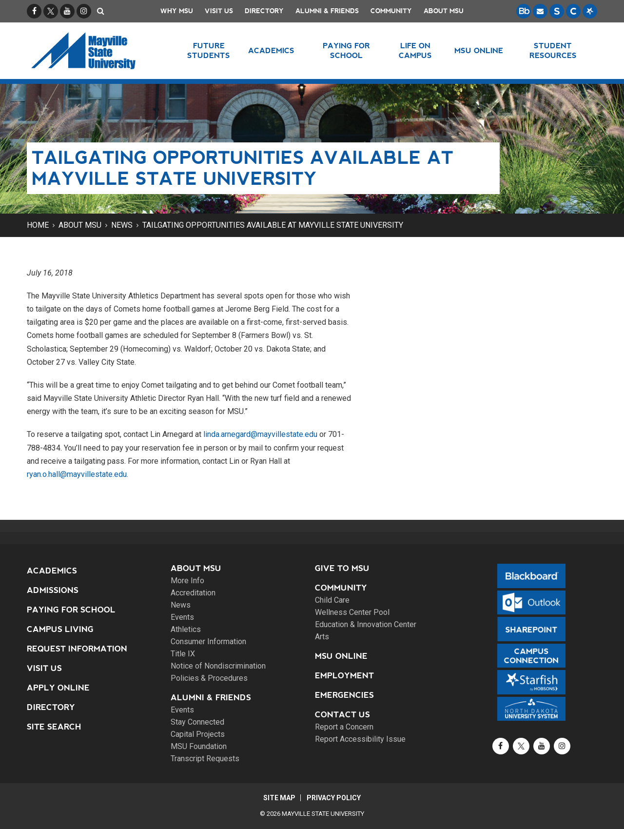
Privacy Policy (334, 797)
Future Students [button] (208, 50)
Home (38, 225)
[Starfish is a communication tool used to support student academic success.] (590, 11)
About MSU (444, 11)
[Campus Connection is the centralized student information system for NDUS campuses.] (573, 11)
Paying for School (71, 609)
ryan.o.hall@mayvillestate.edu (77, 474)
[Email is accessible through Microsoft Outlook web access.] (540, 11)
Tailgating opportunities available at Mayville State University (272, 225)
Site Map (279, 797)
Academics (52, 570)
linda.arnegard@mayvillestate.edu (260, 434)
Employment (344, 675)
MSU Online (341, 656)
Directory (264, 11)
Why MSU (176, 11)
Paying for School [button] (346, 50)
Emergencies (344, 695)
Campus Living (60, 629)
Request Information (77, 648)
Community (391, 11)
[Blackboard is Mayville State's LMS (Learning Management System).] (523, 11)
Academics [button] (271, 50)
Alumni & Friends (327, 11)
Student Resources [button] (553, 50)
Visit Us (219, 11)
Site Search (54, 726)
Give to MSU (342, 568)
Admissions (52, 590)
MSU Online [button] (479, 50)
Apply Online (58, 687)
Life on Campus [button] (415, 50)
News (122, 225)
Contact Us (342, 714)
